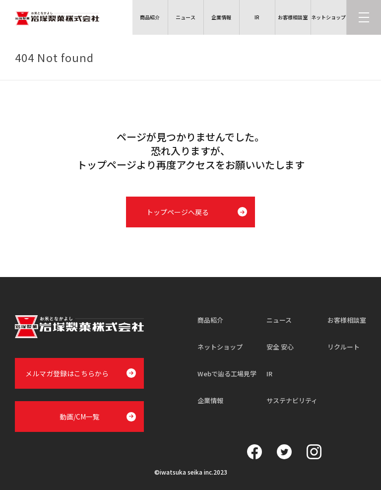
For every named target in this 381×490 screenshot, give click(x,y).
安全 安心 (280, 346)
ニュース (279, 320)
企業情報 (210, 400)
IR (269, 373)
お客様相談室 (346, 320)
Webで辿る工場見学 (226, 373)
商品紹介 (210, 320)
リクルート (343, 346)
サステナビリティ (292, 400)
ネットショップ (220, 346)
